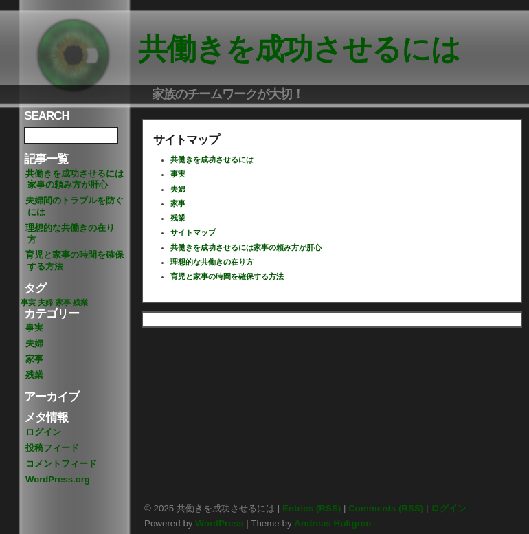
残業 (34, 375)
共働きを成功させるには (299, 48)
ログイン (43, 432)
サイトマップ (193, 232)
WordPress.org (57, 479)
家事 (34, 359)
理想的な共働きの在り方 (70, 234)
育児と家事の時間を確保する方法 (74, 260)
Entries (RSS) (311, 508)
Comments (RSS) (385, 508)
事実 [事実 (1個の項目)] (28, 302)
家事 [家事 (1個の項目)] (63, 302)
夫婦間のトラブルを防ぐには (74, 206)
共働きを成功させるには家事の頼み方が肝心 (74, 179)
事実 (34, 327)
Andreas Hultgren (332, 523)
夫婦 (34, 343)
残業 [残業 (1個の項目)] (80, 302)
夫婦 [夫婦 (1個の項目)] (45, 302)
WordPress (219, 523)
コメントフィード (61, 463)
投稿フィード (52, 448)
